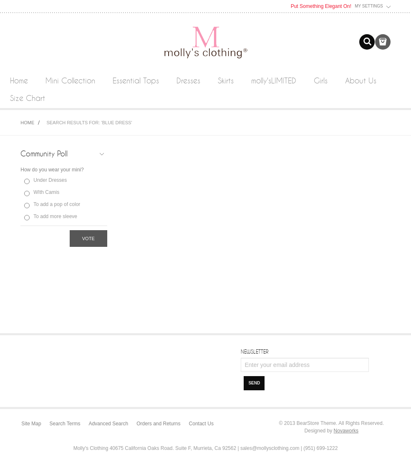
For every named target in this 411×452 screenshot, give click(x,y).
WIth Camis (46, 192)
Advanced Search (108, 424)
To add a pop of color (56, 204)
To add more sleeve (55, 216)
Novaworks (346, 431)
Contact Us (201, 424)
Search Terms (65, 424)
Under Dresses (50, 180)
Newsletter (254, 351)
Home (27, 122)
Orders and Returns (158, 424)
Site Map (31, 424)
